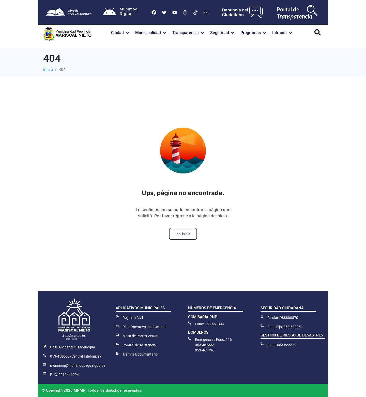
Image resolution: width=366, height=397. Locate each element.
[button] (121, 32)
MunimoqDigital (129, 11)
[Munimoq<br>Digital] (109, 12)
